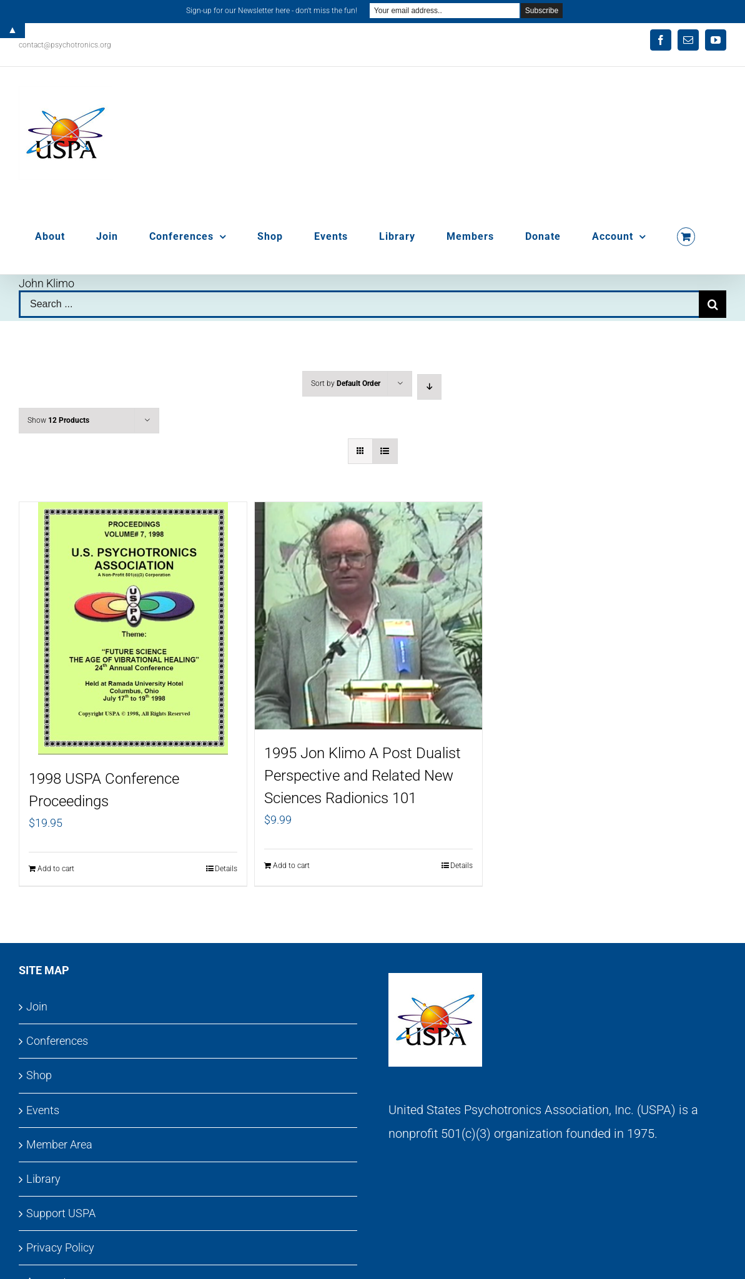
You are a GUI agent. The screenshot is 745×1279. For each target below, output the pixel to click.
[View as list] (385, 451)
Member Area (59, 1144)
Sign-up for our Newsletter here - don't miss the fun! (271, 10)
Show (58, 420)
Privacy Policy (60, 1247)
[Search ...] (359, 304)
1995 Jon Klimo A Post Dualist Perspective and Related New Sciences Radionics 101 (362, 775)
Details (226, 868)
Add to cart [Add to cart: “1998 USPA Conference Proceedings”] (55, 868)
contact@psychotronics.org (65, 45)
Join (36, 1006)
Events (42, 1110)
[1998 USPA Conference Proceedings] (133, 628)
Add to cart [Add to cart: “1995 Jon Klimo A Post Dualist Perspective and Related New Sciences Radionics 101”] (291, 865)
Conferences (57, 1040)
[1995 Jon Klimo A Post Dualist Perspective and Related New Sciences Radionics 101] (368, 615)
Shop (39, 1075)
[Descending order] (429, 387)
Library (43, 1178)
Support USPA (61, 1213)
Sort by (345, 383)
